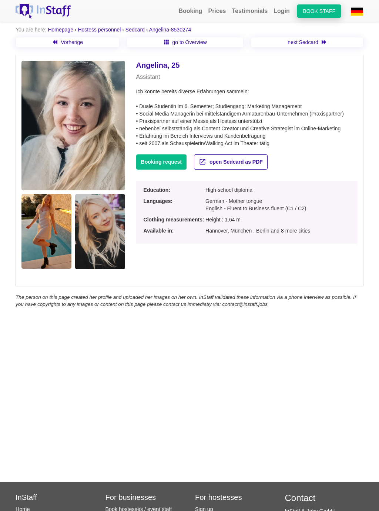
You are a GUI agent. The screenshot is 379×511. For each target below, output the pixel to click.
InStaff (26, 497)
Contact (300, 498)
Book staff (319, 11)
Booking (190, 11)
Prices (217, 11)
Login (282, 11)
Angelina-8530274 (170, 30)
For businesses (130, 497)
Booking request (161, 162)
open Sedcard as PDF (231, 162)
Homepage (60, 30)
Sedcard (135, 30)
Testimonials (250, 11)
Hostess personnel (99, 30)
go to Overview (185, 42)
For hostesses (218, 497)
